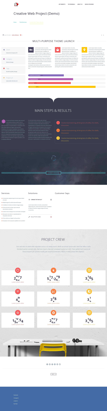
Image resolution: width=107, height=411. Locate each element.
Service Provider (89, 4)
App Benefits (62, 4)
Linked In (16, 401)
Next (54, 374)
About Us (79, 4)
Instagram (16, 398)
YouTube (15, 403)
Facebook (16, 395)
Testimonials (71, 4)
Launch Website (53, 173)
